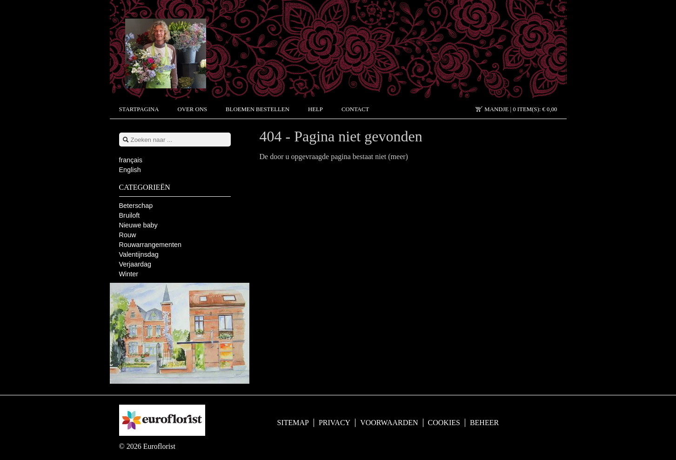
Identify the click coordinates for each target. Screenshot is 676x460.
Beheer (484, 423)
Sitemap (293, 423)
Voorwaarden (389, 423)
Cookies (444, 423)
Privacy (334, 423)
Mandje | (520, 109)
